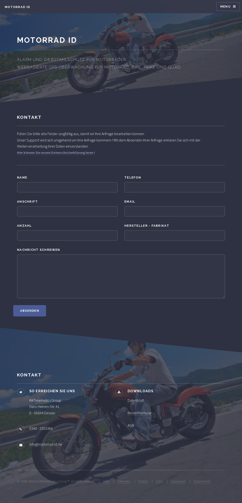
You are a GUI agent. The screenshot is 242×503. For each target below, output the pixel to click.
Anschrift (27, 201)
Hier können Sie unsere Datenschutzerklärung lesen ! (56, 152)
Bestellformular (140, 412)
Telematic (123, 481)
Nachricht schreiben (38, 250)
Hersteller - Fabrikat (146, 225)
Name (22, 177)
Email (129, 201)
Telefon (132, 177)
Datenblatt (136, 400)
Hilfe (106, 481)
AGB (131, 425)
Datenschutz (202, 481)
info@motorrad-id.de (45, 444)
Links (159, 481)
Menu (225, 6)
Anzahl (24, 225)
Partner (143, 481)
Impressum (178, 481)
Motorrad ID (17, 7)
